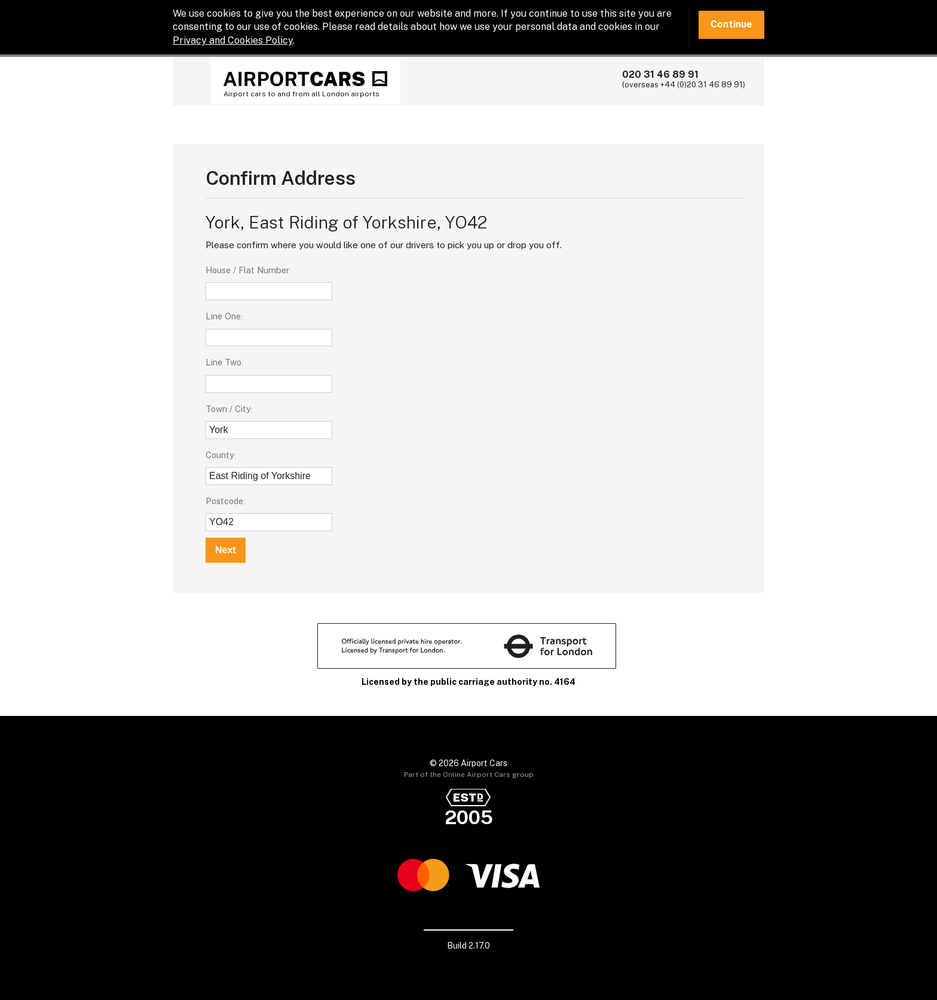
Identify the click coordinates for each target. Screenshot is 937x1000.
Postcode (224, 501)
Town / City (228, 409)
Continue (731, 24)
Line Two (223, 362)
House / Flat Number (247, 270)
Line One (223, 316)
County (220, 455)
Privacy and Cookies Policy (233, 40)
